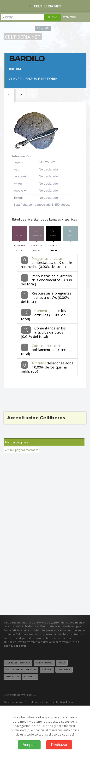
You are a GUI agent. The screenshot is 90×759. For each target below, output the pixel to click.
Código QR (43, 28)
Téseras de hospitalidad (32, 95)
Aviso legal (64, 669)
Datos (9, 96)
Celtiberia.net (45, 6)
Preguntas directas (47, 258)
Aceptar (29, 745)
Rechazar (59, 745)
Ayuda (62, 662)
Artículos (39, 363)
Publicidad (12, 676)
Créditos (47, 669)
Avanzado (69, 17)
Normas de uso (44, 662)
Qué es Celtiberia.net (18, 662)
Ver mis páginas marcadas (21, 450)
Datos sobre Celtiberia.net (21, 669)
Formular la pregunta (20, 95)
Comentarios (44, 310)
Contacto (29, 676)
